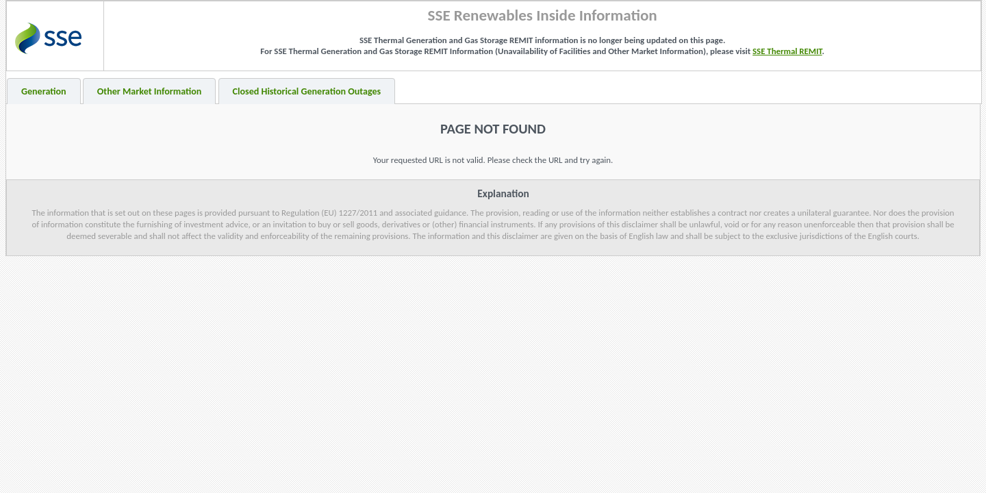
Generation (43, 91)
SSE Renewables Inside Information (542, 15)
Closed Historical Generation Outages (307, 91)
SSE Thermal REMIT (787, 51)
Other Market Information (149, 91)
